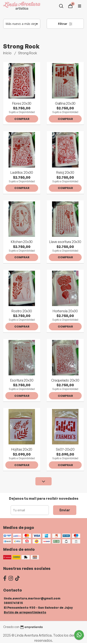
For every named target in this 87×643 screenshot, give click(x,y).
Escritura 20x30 (21, 380)
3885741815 (13, 603)
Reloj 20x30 (65, 172)
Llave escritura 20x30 (65, 242)
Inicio (7, 53)
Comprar (21, 119)
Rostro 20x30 (22, 311)
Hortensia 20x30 (65, 311)
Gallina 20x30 (65, 103)
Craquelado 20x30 (65, 380)
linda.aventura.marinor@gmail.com (32, 598)
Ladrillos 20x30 (21, 172)
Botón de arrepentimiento (25, 612)
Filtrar (65, 24)
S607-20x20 (65, 449)
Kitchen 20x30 (22, 242)
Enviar (64, 510)
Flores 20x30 (21, 103)
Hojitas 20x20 (21, 449)
